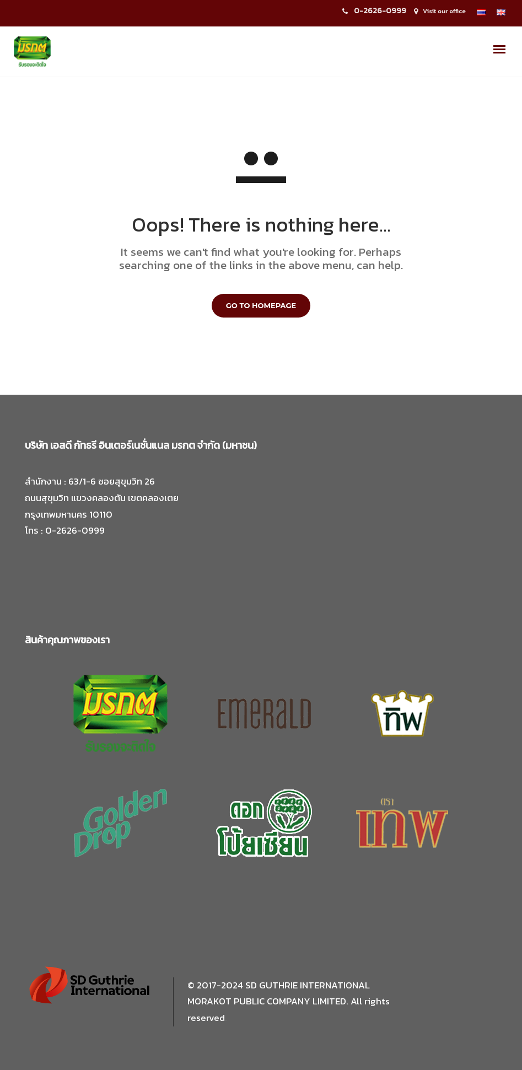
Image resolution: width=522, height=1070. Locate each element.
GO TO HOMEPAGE (261, 305)
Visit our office (444, 11)
